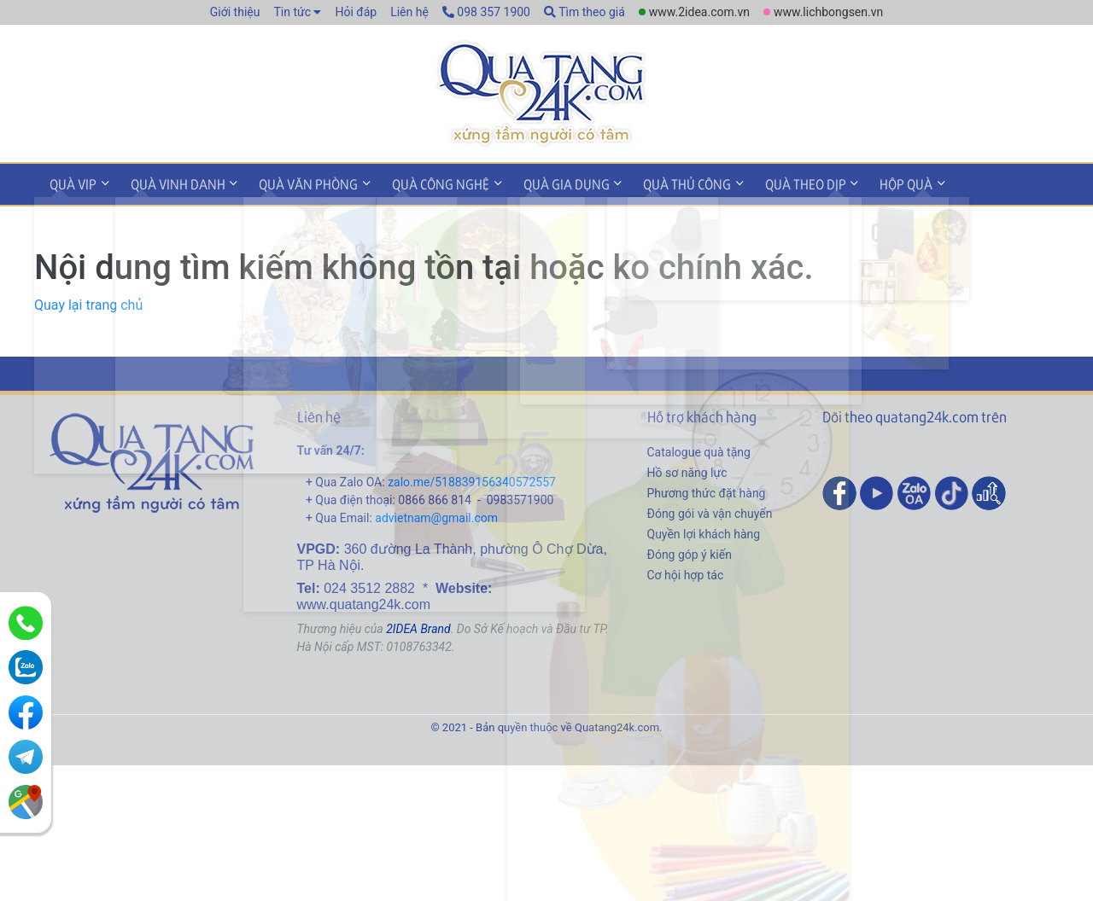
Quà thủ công (656, 182)
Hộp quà (864, 182)
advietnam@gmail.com (436, 514)
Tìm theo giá (584, 12)
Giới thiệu (235, 12)
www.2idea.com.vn (699, 12)
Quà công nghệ (421, 182)
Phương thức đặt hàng (706, 490)
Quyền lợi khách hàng (704, 531)
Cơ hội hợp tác (685, 571)
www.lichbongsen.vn (828, 12)
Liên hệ (409, 12)
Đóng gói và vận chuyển (710, 510)
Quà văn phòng (294, 182)
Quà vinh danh (169, 182)
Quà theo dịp (769, 182)
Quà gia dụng (541, 182)
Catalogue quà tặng (699, 449)
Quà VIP (70, 182)
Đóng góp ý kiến (689, 551)
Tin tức (292, 12)
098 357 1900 (486, 12)
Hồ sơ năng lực (687, 469)
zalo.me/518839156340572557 (472, 478)
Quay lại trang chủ (88, 302)
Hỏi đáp (356, 12)
